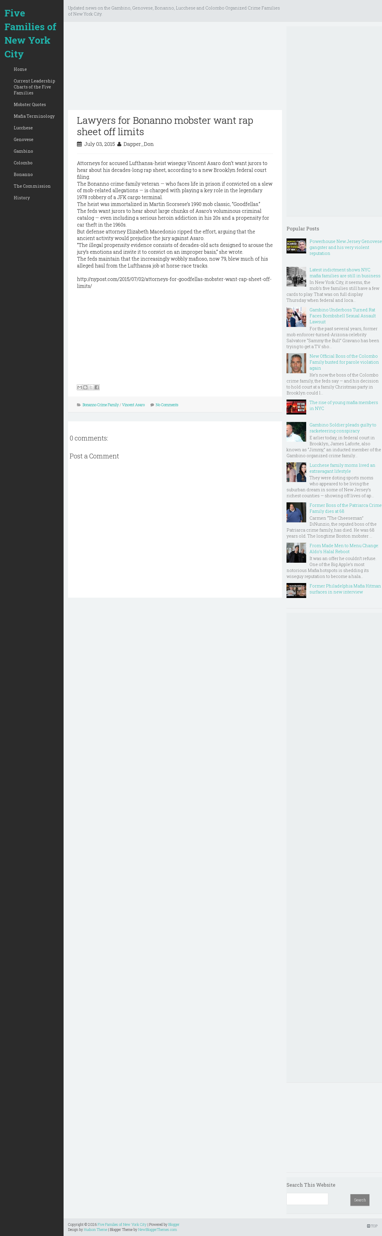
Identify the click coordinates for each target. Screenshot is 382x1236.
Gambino (23, 151)
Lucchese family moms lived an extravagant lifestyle (342, 468)
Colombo (23, 163)
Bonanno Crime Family (101, 404)
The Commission (32, 186)
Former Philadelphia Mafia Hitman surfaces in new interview (345, 589)
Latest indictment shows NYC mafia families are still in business (345, 273)
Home (20, 69)
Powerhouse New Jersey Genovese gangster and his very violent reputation (345, 247)
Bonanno (23, 174)
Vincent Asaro (133, 404)
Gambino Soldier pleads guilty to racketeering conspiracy (342, 428)
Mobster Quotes (30, 104)
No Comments (167, 404)
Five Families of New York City (30, 33)
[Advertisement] (175, 68)
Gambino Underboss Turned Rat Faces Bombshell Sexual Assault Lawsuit (342, 316)
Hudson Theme (95, 1229)
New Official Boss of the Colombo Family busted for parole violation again (344, 362)
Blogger (174, 1224)
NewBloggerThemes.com (157, 1229)
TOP (372, 1225)
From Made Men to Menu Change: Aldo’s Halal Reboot (344, 548)
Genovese (23, 139)
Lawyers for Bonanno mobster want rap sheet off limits (165, 126)
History (22, 198)
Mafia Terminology (34, 116)
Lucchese (23, 128)
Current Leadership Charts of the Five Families (34, 87)
